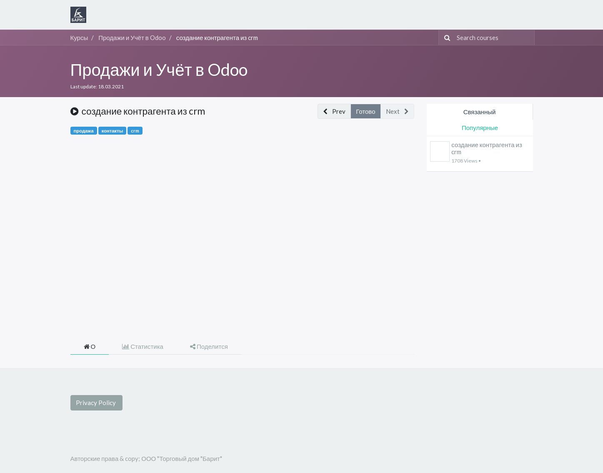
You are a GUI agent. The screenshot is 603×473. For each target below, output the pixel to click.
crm (135, 130)
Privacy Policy (96, 402)
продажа (84, 130)
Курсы (79, 37)
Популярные (480, 127)
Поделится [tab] (209, 346)
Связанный (479, 111)
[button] (334, 111)
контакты (112, 130)
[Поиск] (445, 37)
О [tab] (90, 346)
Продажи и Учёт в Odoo (159, 70)
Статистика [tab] (142, 346)
